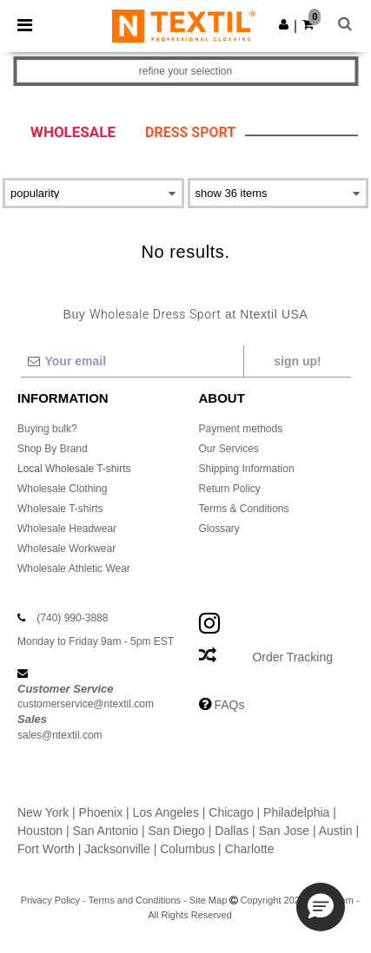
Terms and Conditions (135, 900)
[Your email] (131, 361)
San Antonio (106, 831)
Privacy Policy (50, 900)
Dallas (231, 831)
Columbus (187, 849)
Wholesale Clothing (62, 489)
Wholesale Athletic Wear (73, 568)
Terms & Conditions (244, 509)
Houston (40, 831)
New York (43, 812)
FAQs (229, 705)
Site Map (208, 900)
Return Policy (230, 489)
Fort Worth (46, 849)
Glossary (219, 529)
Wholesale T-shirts (60, 509)
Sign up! (297, 361)
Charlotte (250, 849)
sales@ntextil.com (60, 735)
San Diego (177, 831)
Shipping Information (247, 469)
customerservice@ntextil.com (85, 704)
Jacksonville (116, 849)
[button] (283, 24)
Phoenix (101, 812)
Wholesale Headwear (66, 529)
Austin (336, 831)
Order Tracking (292, 657)
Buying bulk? (47, 429)
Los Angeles (166, 812)
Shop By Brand (52, 449)
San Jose (284, 831)
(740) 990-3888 (72, 618)
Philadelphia (296, 812)
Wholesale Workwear (66, 548)
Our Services (229, 449)
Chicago (231, 812)
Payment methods (241, 429)
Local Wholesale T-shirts (74, 469)
